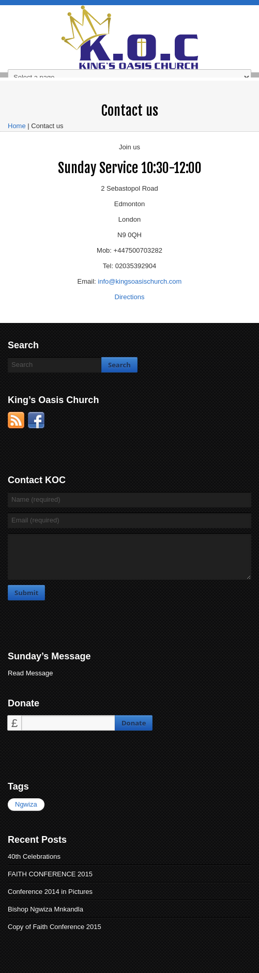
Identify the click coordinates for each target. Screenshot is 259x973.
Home (17, 126)
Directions (130, 297)
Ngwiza (26, 804)
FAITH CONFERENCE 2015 (50, 874)
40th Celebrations (34, 856)
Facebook (36, 420)
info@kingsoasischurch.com (139, 281)
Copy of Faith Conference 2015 (54, 927)
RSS (16, 420)
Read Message (30, 673)
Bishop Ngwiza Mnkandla (45, 909)
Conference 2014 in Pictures (50, 891)
